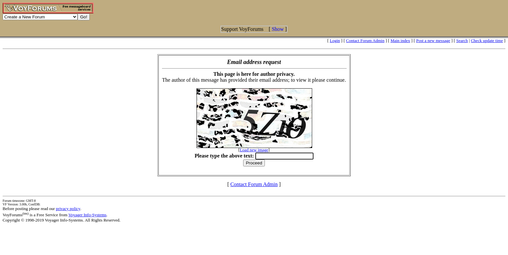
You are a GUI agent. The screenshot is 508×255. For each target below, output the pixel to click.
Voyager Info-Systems (87, 214)
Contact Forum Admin (365, 40)
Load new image (254, 149)
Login (335, 40)
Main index (400, 40)
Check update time (487, 40)
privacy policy (68, 208)
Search (462, 40)
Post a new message (433, 40)
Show (278, 29)
